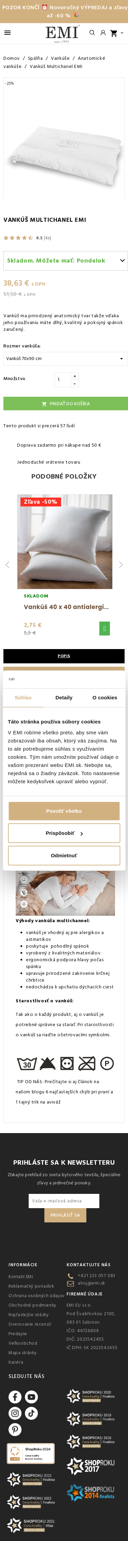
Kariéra (16, 1362)
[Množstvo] (63, 379)
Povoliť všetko (64, 811)
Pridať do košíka (66, 403)
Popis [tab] (64, 656)
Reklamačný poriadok (31, 1286)
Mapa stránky (23, 1353)
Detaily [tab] (64, 697)
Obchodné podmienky (32, 1305)
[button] (104, 628)
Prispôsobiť (64, 833)
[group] (65, 565)
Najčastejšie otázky (28, 1315)
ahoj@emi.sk (91, 1283)
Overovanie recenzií (30, 1324)
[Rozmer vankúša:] (65, 358)
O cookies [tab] (105, 697)
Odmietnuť (64, 855)
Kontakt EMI (21, 1277)
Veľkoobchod (23, 1343)
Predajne (18, 1334)
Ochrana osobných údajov (37, 1296)
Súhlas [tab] (23, 697)
